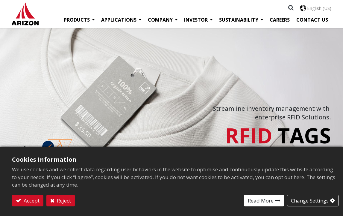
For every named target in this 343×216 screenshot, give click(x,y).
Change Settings (310, 200)
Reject (63, 200)
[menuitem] (279, 20)
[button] (290, 8)
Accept (31, 200)
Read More (261, 200)
